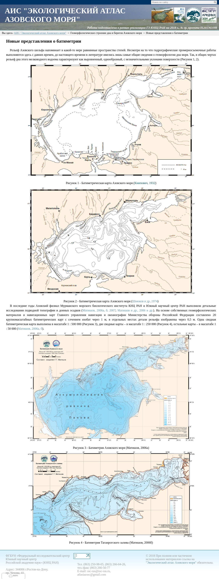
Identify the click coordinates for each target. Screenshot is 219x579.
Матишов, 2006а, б (30, 329)
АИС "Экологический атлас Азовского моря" (40, 33)
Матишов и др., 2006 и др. (135, 311)
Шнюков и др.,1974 (144, 302)
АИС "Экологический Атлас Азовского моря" (66, 15)
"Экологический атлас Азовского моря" (171, 563)
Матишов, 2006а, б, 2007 (98, 311)
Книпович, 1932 (144, 183)
